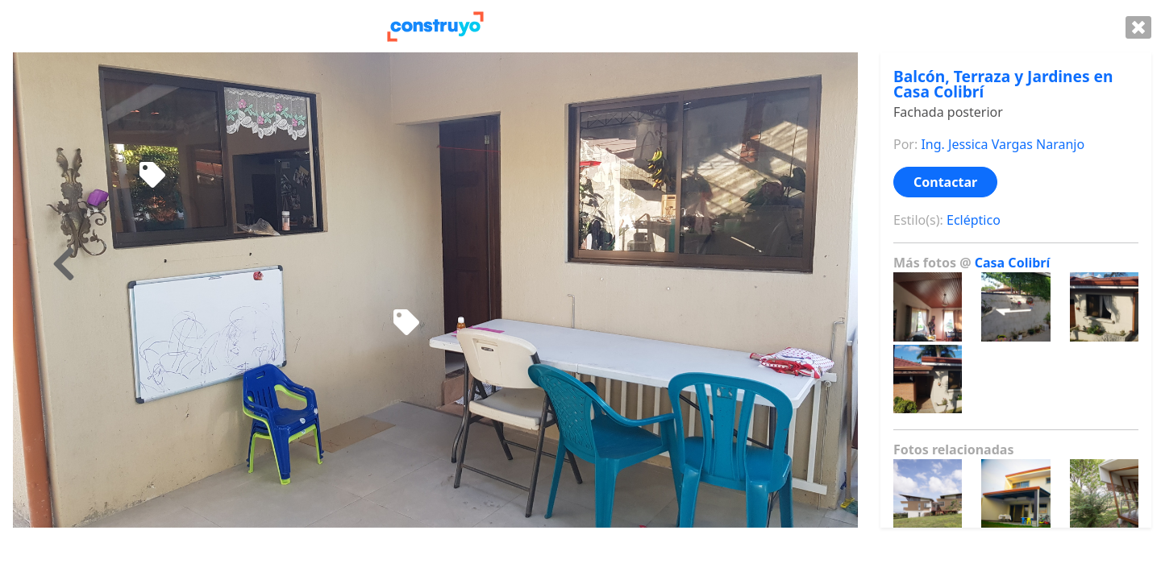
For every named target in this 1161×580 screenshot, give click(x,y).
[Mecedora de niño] (406, 323)
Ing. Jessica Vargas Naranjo (1002, 144)
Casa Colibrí (1013, 262)
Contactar (945, 182)
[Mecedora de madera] (152, 175)
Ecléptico (974, 220)
